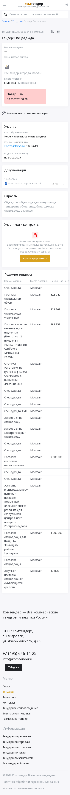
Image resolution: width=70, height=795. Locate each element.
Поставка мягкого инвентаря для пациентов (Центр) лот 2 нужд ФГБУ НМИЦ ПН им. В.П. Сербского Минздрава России (16, 341)
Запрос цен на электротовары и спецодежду (15, 433)
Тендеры (8, 692)
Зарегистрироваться (35, 258)
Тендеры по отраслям (17, 747)
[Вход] (66, 5)
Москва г (36, 288)
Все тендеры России (16, 763)
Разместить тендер (15, 719)
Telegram (13, 667)
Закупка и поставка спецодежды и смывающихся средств (13, 579)
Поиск (6, 686)
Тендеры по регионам (17, 736)
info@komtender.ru (18, 659)
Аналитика (9, 697)
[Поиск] (5, 14)
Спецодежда (12, 288)
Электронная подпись (17, 713)
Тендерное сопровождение (20, 708)
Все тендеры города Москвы (22, 73)
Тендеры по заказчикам (18, 758)
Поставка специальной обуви (12, 299)
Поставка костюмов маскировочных (14, 461)
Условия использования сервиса (23, 788)
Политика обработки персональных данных (31, 782)
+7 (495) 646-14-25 (19, 653)
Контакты (9, 702)
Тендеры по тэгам (14, 753)
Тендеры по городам (16, 742)
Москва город (27, 83)
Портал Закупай (14, 146)
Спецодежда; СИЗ (15, 411)
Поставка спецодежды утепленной (12, 313)
